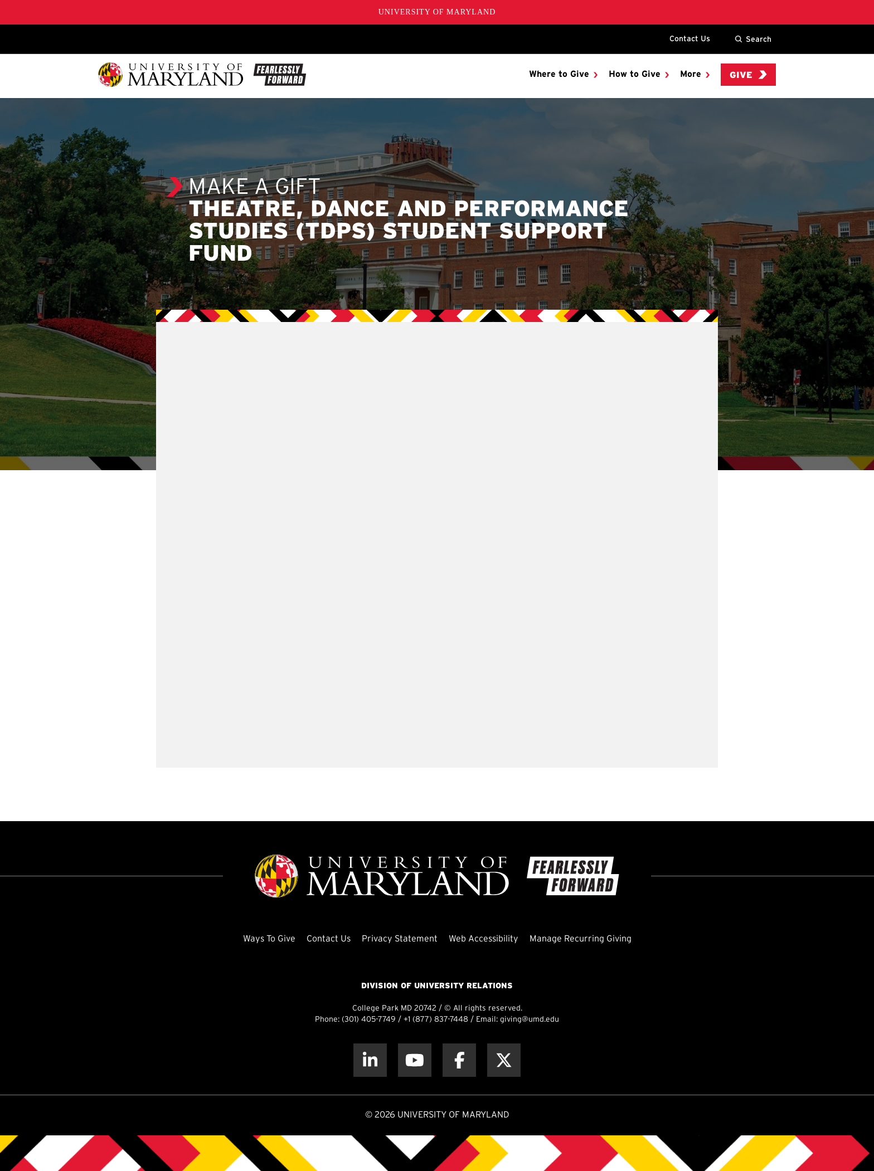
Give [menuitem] (748, 75)
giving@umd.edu (529, 1019)
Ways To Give (269, 939)
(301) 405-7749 (369, 1019)
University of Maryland (437, 12)
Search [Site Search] (753, 39)
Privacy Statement (400, 939)
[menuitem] (563, 74)
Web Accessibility (483, 939)
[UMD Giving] (202, 74)
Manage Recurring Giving (581, 939)
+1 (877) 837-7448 (436, 1019)
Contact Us (689, 38)
